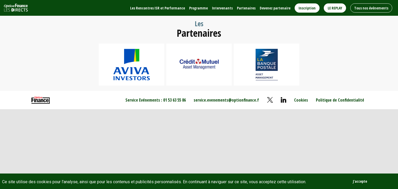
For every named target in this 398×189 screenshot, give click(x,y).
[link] (157, 8)
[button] (307, 8)
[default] (301, 100)
